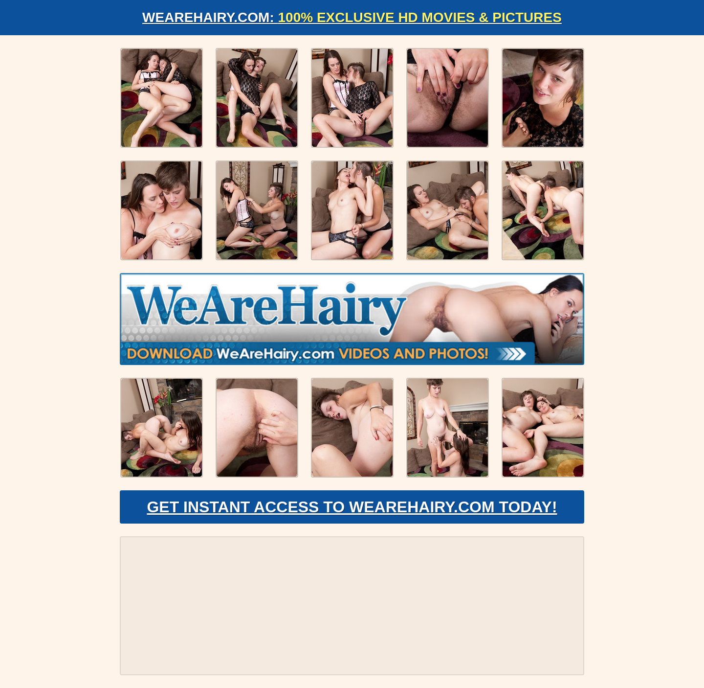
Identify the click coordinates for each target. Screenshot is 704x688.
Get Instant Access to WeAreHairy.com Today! (352, 507)
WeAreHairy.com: (352, 17)
